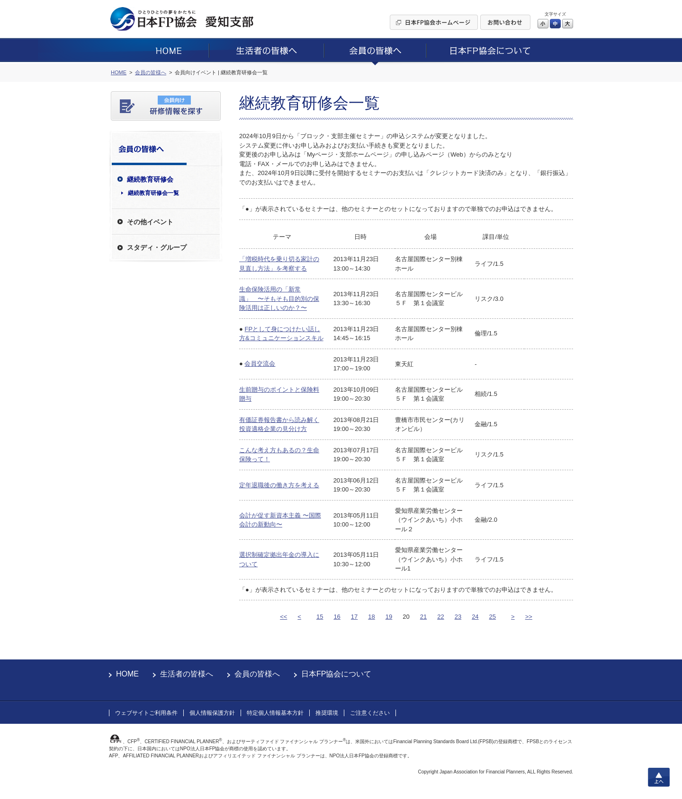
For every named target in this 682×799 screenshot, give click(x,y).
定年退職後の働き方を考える (279, 485)
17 (354, 616)
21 (423, 616)
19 (389, 616)
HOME (127, 674)
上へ (658, 777)
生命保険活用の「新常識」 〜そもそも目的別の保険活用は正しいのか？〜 (279, 298)
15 (319, 616)
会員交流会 (259, 363)
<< (283, 616)
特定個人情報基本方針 (275, 713)
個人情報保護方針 (212, 713)
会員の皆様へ (257, 674)
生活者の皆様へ (186, 674)
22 (440, 616)
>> (528, 616)
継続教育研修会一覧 (153, 193)
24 (475, 616)
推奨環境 (326, 713)
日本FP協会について (336, 674)
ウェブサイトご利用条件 (146, 713)
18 (371, 616)
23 (458, 616)
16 (336, 616)
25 (492, 616)
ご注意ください (370, 713)
